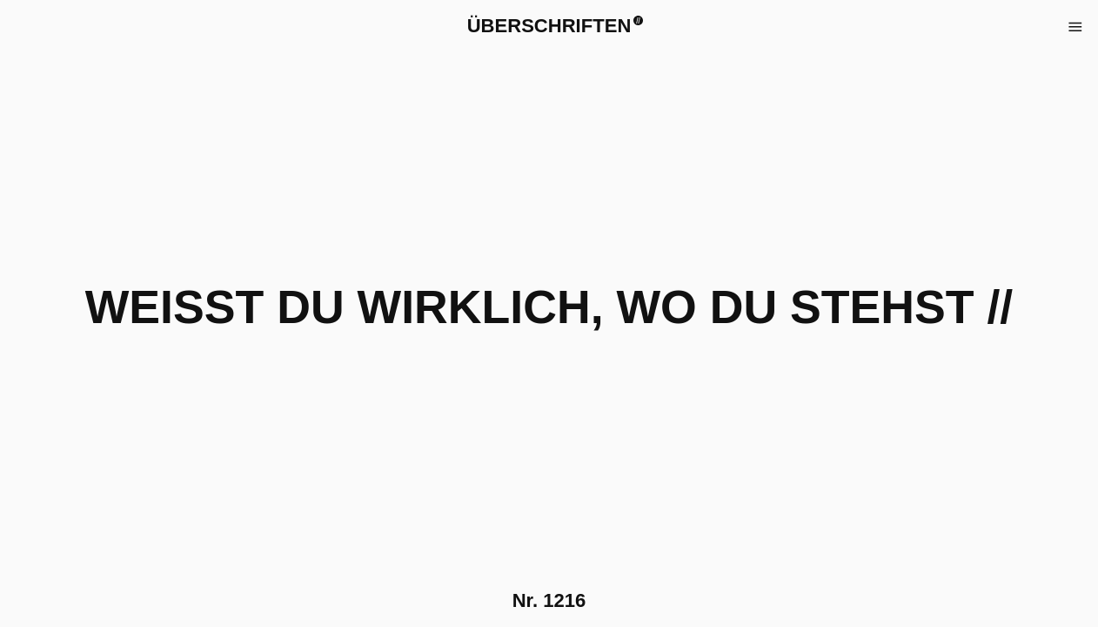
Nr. (549, 600)
